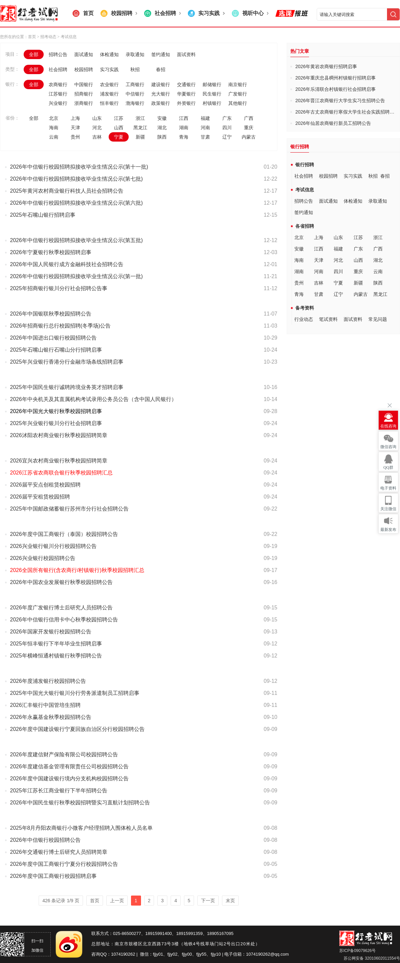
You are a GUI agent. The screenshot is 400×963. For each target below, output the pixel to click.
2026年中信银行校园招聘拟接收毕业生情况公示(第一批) (76, 276)
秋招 (135, 69)
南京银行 (237, 84)
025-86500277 (127, 933)
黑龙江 (140, 127)
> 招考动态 (46, 36)
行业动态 (303, 319)
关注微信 (388, 509)
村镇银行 (212, 103)
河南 (205, 127)
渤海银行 (135, 103)
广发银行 (237, 94)
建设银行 (160, 84)
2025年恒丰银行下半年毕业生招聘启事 (56, 643)
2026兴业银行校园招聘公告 (42, 558)
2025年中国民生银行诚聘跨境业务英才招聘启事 (66, 387)
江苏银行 (58, 94)
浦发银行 (109, 94)
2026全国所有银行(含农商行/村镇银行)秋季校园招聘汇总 (77, 570)
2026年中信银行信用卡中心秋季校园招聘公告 (64, 619)
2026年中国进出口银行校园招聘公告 (53, 338)
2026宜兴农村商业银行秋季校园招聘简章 (58, 460)
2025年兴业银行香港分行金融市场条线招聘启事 (66, 362)
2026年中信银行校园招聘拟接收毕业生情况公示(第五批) (76, 240)
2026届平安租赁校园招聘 (40, 497)
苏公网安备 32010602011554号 (371, 958)
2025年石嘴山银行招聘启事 (42, 215)
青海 (183, 137)
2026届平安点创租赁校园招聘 (45, 485)
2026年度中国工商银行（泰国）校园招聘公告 (64, 534)
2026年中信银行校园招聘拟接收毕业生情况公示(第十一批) (79, 167)
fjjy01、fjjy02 (165, 954)
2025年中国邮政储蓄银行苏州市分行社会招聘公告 (69, 509)
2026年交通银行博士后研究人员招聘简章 (58, 852)
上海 (75, 118)
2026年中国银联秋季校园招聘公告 (50, 314)
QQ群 (388, 467)
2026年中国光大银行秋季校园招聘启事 (56, 411)
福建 (205, 118)
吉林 (97, 137)
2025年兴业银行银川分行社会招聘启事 (56, 423)
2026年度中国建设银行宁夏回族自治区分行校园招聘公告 (77, 729)
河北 (97, 127)
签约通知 (160, 54)
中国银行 (83, 84)
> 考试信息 (66, 36)
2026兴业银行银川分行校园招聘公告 (53, 546)
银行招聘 (304, 164)
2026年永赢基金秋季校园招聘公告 (50, 717)
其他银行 (237, 103)
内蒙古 (249, 137)
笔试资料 (328, 319)
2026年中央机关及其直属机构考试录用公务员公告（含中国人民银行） (93, 399)
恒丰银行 (109, 103)
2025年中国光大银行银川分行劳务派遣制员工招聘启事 (74, 693)
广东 (227, 118)
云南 (53, 137)
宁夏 (118, 137)
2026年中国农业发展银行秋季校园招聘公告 (61, 582)
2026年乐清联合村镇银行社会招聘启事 (335, 89)
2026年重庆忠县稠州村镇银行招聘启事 (335, 77)
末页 (230, 900)
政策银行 (160, 103)
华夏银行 (186, 94)
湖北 (162, 127)
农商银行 (58, 84)
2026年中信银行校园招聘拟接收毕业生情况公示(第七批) (76, 179)
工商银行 (135, 84)
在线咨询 (388, 426)
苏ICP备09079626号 (357, 950)
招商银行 (83, 94)
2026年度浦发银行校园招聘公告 (48, 681)
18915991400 (158, 933)
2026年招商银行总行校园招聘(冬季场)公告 (60, 326)
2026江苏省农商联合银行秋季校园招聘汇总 (61, 472)
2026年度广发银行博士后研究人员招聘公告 (61, 607)
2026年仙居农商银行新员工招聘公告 (333, 123)
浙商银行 (83, 103)
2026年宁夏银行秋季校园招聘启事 (50, 252)
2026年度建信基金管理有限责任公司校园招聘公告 (69, 766)
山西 (118, 127)
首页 (32, 36)
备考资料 (304, 308)
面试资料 (186, 54)
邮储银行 (212, 84)
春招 (160, 69)
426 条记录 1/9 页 (60, 900)
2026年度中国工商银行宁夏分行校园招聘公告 (64, 864)
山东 (97, 118)
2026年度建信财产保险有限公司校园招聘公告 (64, 754)
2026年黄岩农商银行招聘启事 (326, 66)
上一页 (117, 900)
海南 (53, 127)
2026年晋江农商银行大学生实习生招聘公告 (340, 100)
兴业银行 (58, 103)
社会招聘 (58, 69)
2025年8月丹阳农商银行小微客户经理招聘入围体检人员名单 (81, 828)
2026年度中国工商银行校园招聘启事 (53, 876)
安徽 (162, 118)
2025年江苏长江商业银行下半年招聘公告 (58, 790)
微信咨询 (388, 446)
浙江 (140, 118)
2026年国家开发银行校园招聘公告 (50, 631)
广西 (248, 118)
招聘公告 (58, 54)
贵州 (75, 137)
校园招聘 (83, 69)
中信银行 (135, 94)
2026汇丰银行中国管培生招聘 (45, 705)
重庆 (248, 127)
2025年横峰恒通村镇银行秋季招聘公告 (56, 655)
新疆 (140, 137)
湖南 (183, 127)
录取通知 (135, 54)
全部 (33, 54)
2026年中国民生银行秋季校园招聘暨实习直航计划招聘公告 (80, 802)
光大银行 (160, 94)
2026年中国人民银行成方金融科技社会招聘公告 (66, 264)
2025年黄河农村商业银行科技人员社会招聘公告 (66, 191)
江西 (183, 118)
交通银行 (186, 84)
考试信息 (304, 189)
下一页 (208, 900)
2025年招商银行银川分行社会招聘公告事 (58, 288)
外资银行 (186, 103)
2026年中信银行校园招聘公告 (45, 840)
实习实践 (109, 69)
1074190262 (123, 954)
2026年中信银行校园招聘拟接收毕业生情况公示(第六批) (76, 203)
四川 (227, 127)
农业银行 (109, 84)
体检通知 (109, 54)
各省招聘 (304, 226)
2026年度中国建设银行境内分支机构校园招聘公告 (69, 778)
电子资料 (388, 488)
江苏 (118, 118)
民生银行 (212, 94)
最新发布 (388, 529)
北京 (53, 118)
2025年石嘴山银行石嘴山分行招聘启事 (56, 350)
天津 (75, 127)
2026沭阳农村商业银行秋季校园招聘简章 (58, 435)
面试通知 (83, 54)
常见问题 (377, 319)
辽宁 (227, 137)
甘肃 (205, 137)
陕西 (162, 137)
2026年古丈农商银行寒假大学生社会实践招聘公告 (347, 112)
